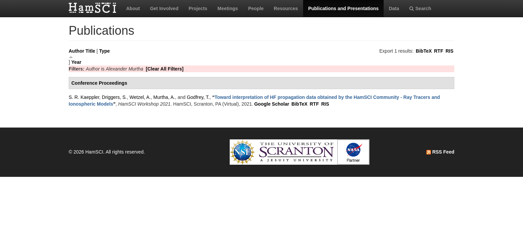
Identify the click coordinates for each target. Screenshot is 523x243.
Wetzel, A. (140, 97)
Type (104, 51)
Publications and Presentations (343, 8)
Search (420, 8)
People (256, 8)
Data (394, 8)
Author (76, 51)
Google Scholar (271, 104)
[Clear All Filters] (165, 69)
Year (76, 62)
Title (90, 51)
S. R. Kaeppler (84, 97)
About (133, 8)
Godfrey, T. (198, 97)
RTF (438, 51)
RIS (449, 51)
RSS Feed (440, 152)
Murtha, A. (164, 97)
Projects (197, 8)
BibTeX (424, 51)
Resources (286, 8)
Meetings (228, 8)
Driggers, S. (114, 97)
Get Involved (164, 8)
